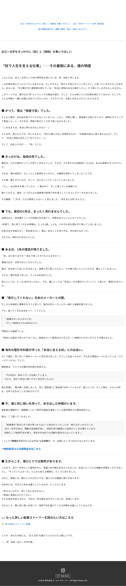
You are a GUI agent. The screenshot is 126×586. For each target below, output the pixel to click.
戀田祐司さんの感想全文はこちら (22, 449)
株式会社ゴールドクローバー (57, 580)
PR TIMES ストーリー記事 (17, 524)
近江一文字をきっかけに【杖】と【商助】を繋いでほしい (44, 23)
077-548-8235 (63, 576)
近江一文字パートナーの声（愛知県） (90, 23)
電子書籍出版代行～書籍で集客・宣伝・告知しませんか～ (63, 29)
